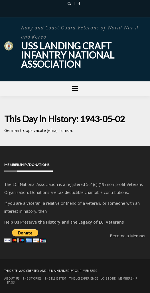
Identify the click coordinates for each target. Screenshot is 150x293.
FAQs (11, 282)
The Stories (32, 278)
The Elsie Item (55, 278)
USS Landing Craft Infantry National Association (67, 55)
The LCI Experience (83, 278)
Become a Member (128, 235)
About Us (12, 278)
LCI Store (108, 278)
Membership (128, 278)
